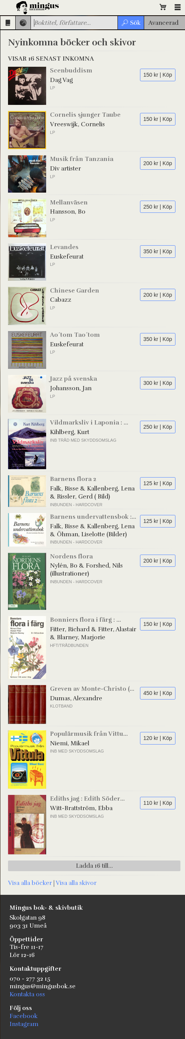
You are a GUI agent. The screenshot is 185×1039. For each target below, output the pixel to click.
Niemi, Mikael (69, 743)
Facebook (24, 1016)
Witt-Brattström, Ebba (81, 808)
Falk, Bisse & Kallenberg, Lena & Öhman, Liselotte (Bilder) (92, 530)
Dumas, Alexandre (76, 698)
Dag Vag (61, 80)
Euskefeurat (67, 257)
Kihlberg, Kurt (69, 432)
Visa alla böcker (30, 883)
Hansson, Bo (67, 212)
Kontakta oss (27, 994)
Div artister (65, 168)
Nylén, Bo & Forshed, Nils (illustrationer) (86, 569)
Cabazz (60, 300)
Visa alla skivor (76, 883)
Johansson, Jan (71, 388)
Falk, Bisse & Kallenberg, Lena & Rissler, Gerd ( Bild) (92, 492)
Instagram (24, 1024)
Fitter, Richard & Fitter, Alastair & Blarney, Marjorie (93, 633)
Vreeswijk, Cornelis (77, 124)
